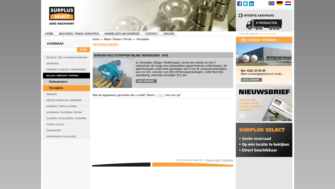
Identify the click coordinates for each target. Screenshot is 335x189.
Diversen (53, 63)
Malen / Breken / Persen (63, 75)
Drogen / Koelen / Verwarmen (66, 69)
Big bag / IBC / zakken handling (67, 57)
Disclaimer (227, 160)
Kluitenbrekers (58, 81)
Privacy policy (213, 160)
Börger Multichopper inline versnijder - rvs (131, 55)
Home (49, 33)
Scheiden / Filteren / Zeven (64, 112)
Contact (152, 33)
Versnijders (56, 88)
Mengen (52, 94)
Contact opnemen (261, 39)
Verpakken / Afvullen (61, 136)
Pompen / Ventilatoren (62, 106)
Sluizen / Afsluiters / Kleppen (66, 118)
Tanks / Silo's (55, 124)
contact (160, 95)
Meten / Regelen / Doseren (64, 100)
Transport (54, 130)
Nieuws (169, 33)
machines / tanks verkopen (79, 33)
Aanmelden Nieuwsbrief (121, 33)
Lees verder (145, 81)
